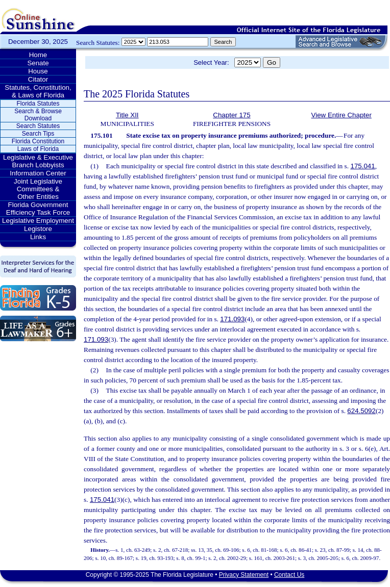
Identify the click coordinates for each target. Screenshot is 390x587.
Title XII (127, 115)
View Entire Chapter (341, 115)
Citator (38, 79)
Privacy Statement (244, 574)
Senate (37, 63)
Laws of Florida (38, 148)
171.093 (232, 319)
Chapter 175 (231, 115)
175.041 (362, 166)
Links (38, 237)
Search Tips (38, 133)
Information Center (38, 173)
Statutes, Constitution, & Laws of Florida (38, 91)
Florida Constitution (38, 141)
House (38, 71)
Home (38, 55)
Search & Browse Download (38, 115)
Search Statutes (38, 126)
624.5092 (361, 411)
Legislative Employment (38, 220)
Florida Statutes (37, 103)
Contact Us (289, 574)
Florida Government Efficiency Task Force (38, 208)
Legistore (38, 229)
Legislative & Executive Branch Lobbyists (38, 161)
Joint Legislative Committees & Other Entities (38, 188)
